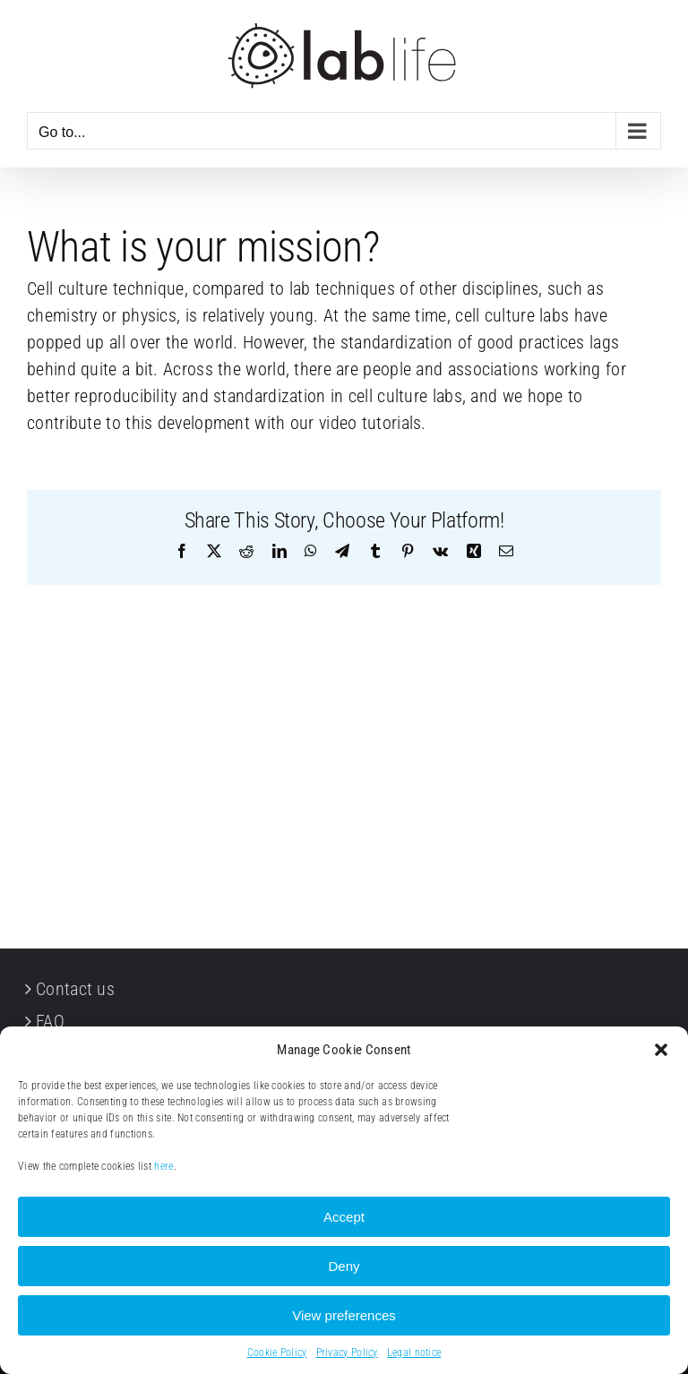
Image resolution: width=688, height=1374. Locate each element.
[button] (661, 1050)
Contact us (75, 989)
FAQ (50, 1021)
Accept (344, 1216)
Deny (343, 1266)
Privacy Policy (347, 1352)
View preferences (344, 1315)
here (163, 1166)
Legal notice (414, 1352)
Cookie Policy (277, 1352)
